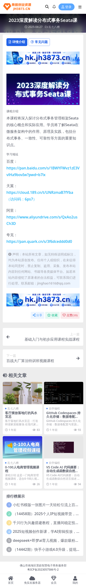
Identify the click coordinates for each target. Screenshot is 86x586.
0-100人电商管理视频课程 (22, 469)
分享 (37, 315)
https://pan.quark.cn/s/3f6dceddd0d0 (39, 241)
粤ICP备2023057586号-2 (43, 569)
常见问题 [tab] (39, 42)
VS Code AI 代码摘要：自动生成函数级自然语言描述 (63, 471)
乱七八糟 (54, 27)
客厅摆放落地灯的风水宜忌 (21, 415)
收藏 (52, 315)
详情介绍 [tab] (17, 42)
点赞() (70, 315)
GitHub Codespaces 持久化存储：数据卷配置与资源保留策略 (63, 417)
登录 (66, 7)
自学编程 (54, 408)
